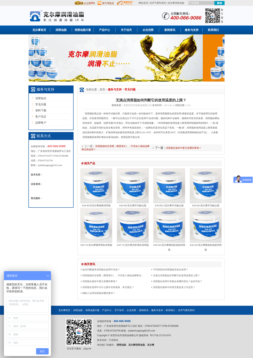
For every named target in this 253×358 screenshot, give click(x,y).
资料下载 (40, 110)
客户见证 (40, 116)
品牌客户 (40, 122)
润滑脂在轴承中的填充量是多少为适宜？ (173, 287)
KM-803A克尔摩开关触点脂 (169, 205)
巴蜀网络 (113, 340)
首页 (102, 89)
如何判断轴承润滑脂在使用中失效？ (100, 269)
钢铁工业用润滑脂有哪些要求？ (97, 293)
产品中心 (104, 29)
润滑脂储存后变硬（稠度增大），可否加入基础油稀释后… (112, 275)
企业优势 (148, 29)
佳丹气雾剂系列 (158, 3)
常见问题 (40, 104)
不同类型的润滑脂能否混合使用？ (169, 269)
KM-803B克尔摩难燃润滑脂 (96, 205)
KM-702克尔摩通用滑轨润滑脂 (96, 245)
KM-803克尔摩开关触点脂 (132, 205)
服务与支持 (191, 29)
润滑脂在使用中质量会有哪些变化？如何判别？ (176, 281)
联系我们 (213, 29)
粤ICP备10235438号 (160, 335)
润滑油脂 (61, 29)
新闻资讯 (169, 29)
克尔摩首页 (39, 29)
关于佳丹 (126, 29)
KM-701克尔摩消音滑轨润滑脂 (132, 245)
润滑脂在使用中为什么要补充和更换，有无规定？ (107, 287)
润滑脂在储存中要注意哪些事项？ (183, 148)
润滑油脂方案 (83, 29)
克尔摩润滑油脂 (176, 3)
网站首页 (143, 3)
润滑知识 (40, 98)
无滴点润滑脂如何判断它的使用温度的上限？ (175, 275)
